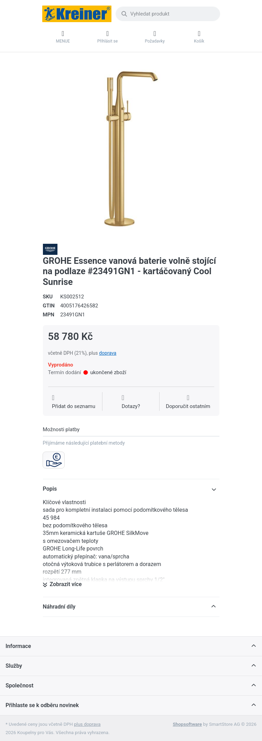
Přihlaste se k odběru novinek (42, 705)
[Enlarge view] (131, 149)
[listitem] (131, 149)
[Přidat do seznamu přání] (73, 402)
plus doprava (87, 724)
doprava (107, 353)
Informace (18, 646)
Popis (50, 488)
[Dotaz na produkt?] (130, 402)
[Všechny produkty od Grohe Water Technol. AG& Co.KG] (50, 249)
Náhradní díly (59, 606)
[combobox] (168, 14)
